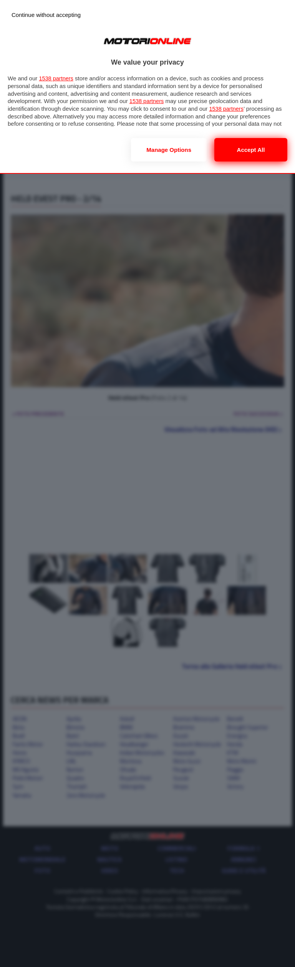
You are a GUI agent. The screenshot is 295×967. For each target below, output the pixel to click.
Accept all (251, 149)
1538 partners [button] (57, 78)
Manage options (168, 149)
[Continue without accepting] (46, 15)
